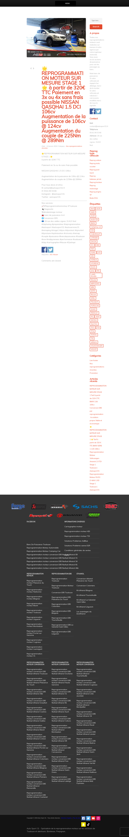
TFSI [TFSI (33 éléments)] (92, 331)
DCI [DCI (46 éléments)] (92, 245)
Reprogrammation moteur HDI (77, 531)
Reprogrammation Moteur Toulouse (62, 586)
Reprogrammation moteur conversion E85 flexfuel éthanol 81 (61, 700)
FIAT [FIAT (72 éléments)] (92, 249)
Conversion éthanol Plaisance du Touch (85, 580)
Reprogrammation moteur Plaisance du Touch (35, 583)
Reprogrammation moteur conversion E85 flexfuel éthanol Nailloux (86, 770)
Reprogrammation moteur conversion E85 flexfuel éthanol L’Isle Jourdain (86, 692)
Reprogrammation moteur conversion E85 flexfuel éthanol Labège (61, 779)
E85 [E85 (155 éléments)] (97, 245)
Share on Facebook (44, 250)
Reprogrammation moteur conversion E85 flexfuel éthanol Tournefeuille (86, 672)
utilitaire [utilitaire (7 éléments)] (94, 342)
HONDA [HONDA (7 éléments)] (94, 260)
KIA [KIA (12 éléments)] (98, 271)
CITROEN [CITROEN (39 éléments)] (94, 238)
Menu (67, 3)
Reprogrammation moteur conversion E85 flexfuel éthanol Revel (86, 723)
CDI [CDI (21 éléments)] (92, 230)
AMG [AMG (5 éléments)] (93, 212)
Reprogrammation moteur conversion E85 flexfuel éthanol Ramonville (36, 785)
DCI (51, 254)
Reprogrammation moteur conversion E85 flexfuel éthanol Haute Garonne (61, 681)
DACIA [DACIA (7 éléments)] (93, 241)
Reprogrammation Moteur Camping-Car (43, 551)
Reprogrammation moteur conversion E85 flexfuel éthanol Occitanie (62, 671)
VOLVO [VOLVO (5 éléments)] (93, 349)
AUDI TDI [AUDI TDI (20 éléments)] (94, 219)
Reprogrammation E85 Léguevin (61, 632)
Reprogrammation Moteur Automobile (43, 548)
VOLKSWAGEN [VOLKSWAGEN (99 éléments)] (96, 346)
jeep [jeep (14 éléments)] (92, 271)
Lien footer (94, 360)
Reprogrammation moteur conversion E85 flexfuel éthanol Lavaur (86, 732)
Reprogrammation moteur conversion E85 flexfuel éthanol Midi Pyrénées (86, 780)
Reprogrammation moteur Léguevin (34, 618)
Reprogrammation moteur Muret (34, 604)
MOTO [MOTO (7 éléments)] (93, 291)
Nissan (55, 254)
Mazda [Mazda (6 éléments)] (93, 280)
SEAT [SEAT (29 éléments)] (98, 316)
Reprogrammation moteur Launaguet (34, 648)
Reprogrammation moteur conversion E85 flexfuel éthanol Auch (61, 709)
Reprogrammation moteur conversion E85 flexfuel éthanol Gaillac (36, 718)
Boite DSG (94, 198)
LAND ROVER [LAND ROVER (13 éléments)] (93, 275)
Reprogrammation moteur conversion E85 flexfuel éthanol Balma (86, 741)
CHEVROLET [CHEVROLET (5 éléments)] (95, 234)
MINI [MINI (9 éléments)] (92, 287)
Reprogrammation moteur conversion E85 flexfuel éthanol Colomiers (37, 756)
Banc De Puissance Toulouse (39, 544)
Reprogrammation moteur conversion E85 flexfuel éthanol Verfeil (86, 761)
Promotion (94, 373)
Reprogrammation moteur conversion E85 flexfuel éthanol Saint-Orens (61, 769)
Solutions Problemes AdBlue (76, 541)
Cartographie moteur (73, 526)
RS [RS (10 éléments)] (92, 316)
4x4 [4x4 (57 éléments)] (92, 209)
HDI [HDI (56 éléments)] (92, 256)
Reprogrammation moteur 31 (34, 655)
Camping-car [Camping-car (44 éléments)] (96, 227)
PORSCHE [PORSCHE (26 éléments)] (95, 306)
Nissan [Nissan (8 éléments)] (93, 295)
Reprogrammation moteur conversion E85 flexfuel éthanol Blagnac (37, 766)
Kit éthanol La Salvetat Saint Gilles (86, 601)
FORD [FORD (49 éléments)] (93, 252)
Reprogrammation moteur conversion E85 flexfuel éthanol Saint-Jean (86, 751)
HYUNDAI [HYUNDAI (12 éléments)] (94, 263)
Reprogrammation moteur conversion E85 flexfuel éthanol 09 (61, 739)
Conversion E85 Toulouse (62, 592)
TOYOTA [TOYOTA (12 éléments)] (94, 335)
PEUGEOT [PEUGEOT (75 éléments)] (94, 302)
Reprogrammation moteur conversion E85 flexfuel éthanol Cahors (61, 718)
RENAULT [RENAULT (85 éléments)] (94, 313)
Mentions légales (66, 818)
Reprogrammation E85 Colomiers (61, 605)
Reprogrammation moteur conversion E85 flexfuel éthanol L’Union (36, 736)
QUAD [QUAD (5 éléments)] (93, 309)
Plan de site (76, 818)
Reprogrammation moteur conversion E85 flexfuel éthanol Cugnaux (87, 682)
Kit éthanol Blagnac (85, 590)
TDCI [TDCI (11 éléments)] (92, 327)
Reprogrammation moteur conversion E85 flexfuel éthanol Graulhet (37, 700)
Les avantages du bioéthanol (84, 612)
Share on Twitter (50, 250)
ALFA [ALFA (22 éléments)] (98, 209)
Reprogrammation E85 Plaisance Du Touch (61, 598)
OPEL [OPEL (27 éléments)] (93, 298)
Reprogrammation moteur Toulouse (34, 611)
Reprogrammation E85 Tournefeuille (61, 619)
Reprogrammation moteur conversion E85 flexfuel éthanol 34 (86, 714)
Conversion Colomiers (86, 585)
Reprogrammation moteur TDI (77, 536)
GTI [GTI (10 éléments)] (99, 252)
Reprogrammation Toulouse (59, 580)
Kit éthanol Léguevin (85, 607)
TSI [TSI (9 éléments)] (92, 338)
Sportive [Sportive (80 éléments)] (94, 324)
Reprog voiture (95, 160)
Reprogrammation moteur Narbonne (34, 590)
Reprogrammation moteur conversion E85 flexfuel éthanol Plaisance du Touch (37, 681)
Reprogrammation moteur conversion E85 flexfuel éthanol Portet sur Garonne (37, 746)
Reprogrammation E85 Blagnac (61, 612)
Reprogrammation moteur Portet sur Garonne (34, 633)
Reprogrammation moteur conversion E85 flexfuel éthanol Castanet (37, 795)
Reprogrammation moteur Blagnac (34, 597)
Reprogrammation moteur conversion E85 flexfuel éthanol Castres (36, 709)
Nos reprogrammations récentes (97, 367)
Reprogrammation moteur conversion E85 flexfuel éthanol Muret (36, 727)
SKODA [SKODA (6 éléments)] (94, 320)
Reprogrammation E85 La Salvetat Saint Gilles (62, 626)
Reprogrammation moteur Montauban (35, 625)
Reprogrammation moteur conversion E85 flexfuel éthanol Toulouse (37, 671)
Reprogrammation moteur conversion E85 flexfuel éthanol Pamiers (37, 775)
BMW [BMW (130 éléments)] (93, 223)
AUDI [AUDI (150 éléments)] (93, 216)
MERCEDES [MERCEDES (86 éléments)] (95, 284)
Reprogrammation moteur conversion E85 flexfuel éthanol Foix (61, 759)
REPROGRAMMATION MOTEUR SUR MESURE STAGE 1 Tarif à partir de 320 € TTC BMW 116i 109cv (98, 395)
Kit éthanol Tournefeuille (86, 595)
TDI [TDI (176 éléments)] (98, 327)
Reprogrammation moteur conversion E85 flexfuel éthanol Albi (36, 691)
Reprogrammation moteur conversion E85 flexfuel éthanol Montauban (61, 728)
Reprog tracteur (96, 182)
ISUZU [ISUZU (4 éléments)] (93, 267)
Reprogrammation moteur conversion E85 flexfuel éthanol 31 (61, 691)
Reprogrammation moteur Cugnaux (34, 641)
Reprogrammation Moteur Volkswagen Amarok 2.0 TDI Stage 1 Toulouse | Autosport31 (97, 461)
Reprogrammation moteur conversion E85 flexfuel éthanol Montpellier (86, 703)
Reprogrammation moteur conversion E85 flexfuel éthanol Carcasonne (61, 749)
